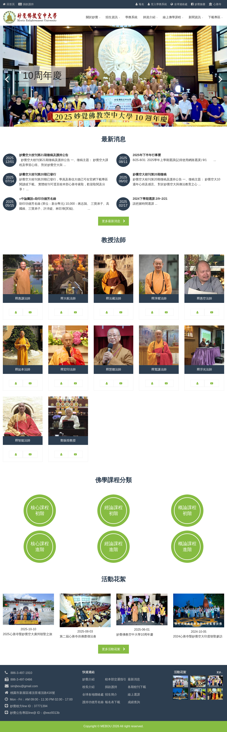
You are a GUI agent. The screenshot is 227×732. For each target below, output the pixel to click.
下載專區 (214, 17)
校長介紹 (88, 687)
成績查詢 (134, 702)
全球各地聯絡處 (93, 694)
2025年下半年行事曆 (147, 155)
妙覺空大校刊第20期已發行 (37, 174)
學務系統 (131, 17)
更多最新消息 (113, 221)
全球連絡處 (180, 4)
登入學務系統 (159, 4)
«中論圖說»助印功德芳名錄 (37, 198)
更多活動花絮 (113, 649)
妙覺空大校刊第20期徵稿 (150, 174)
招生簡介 (111, 694)
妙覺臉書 (200, 4)
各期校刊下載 (137, 687)
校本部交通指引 (115, 679)
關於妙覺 (92, 17)
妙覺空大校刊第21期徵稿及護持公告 (43, 155)
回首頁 (11, 4)
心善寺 (217, 4)
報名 (141, 4)
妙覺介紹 (88, 679)
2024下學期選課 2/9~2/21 (150, 198)
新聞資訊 (195, 17)
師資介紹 (149, 17)
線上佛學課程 (172, 17)
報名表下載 (112, 702)
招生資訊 (112, 17)
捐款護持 (28, 4)
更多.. (219, 672)
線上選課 (134, 694)
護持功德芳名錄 (93, 702)
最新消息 (134, 679)
